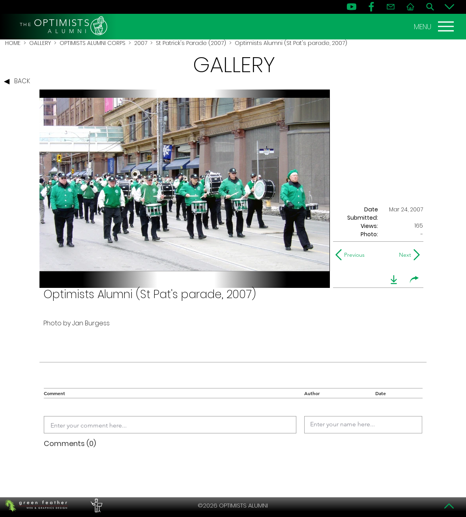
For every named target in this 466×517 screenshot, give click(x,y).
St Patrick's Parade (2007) (191, 43)
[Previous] (352, 255)
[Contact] (390, 6)
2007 (140, 43)
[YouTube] (351, 6)
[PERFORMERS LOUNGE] (95, 505)
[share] (414, 279)
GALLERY (40, 43)
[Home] (410, 6)
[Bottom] (449, 6)
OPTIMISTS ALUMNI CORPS (92, 43)
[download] (394, 279)
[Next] (403, 255)
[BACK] (19, 82)
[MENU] (435, 26)
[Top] (449, 505)
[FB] (371, 6)
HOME (13, 43)
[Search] (430, 6)
